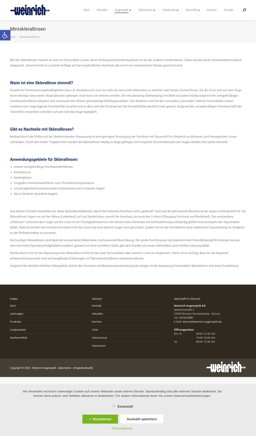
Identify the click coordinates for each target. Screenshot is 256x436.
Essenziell (122, 405)
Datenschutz (99, 345)
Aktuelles (97, 321)
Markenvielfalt (18, 345)
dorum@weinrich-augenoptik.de (202, 329)
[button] (5, 35)
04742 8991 (19, 4)
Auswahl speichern (142, 419)
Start (13, 313)
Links (95, 337)
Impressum (99, 353)
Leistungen (16, 321)
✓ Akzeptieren (100, 419)
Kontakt (96, 313)
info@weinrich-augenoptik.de (52, 4)
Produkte (15, 329)
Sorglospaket (18, 337)
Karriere (97, 329)
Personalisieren (122, 428)
